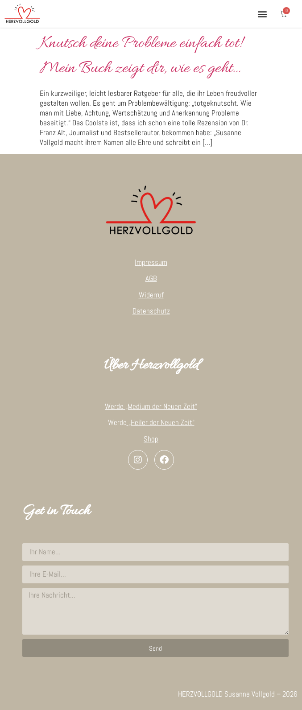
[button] (262, 13)
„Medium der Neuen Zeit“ (161, 406)
